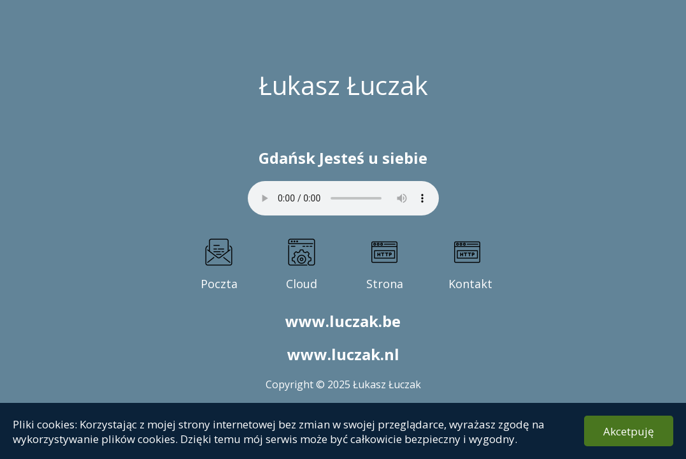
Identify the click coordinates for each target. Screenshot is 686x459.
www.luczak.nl (343, 354)
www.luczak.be (343, 321)
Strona (384, 283)
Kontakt (467, 283)
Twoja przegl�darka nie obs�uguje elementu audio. (343, 198)
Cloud (301, 283)
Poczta (219, 283)
